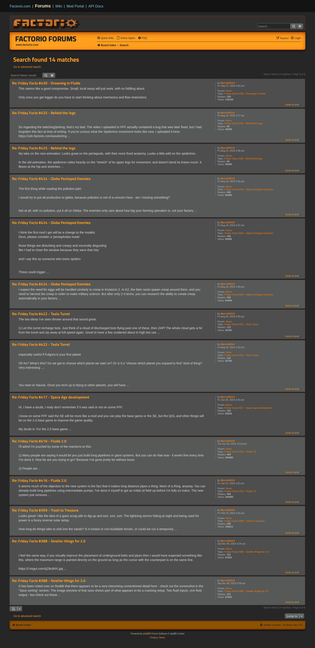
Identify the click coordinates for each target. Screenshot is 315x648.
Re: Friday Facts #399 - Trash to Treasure (45, 510)
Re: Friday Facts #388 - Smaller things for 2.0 (49, 541)
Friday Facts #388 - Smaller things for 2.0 (246, 551)
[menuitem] (125, 38)
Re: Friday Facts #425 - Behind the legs (43, 113)
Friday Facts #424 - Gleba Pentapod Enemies (248, 189)
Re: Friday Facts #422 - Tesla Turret (41, 314)
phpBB (146, 633)
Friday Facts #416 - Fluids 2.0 (240, 451)
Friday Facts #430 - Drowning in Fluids (245, 93)
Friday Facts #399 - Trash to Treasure (244, 521)
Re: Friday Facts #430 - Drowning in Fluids (46, 83)
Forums (43, 5)
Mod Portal (75, 6)
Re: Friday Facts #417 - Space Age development (50, 397)
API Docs (95, 6)
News (229, 90)
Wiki (58, 6)
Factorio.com (20, 6)
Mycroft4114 (228, 83)
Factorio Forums (46, 38)
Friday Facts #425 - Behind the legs (243, 123)
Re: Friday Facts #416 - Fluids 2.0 (39, 441)
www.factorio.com (27, 44)
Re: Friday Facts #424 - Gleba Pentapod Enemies (51, 178)
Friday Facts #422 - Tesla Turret (241, 324)
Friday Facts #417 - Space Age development (248, 408)
